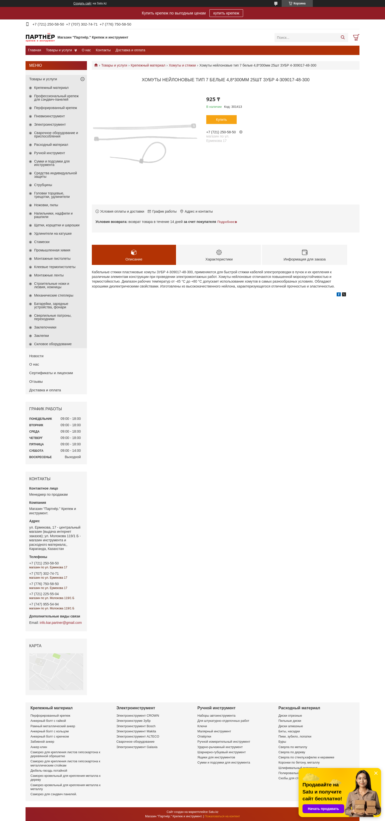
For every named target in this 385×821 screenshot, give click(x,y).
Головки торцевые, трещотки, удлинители (52, 195)
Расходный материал (51, 145)
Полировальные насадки (296, 773)
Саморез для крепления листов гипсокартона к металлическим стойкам (65, 763)
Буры (282, 741)
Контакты (103, 50)
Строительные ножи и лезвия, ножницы (51, 285)
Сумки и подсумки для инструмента (52, 163)
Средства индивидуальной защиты (55, 174)
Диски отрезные (290, 715)
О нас (86, 50)
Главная (34, 50)
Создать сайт (82, 3)
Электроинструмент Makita (136, 731)
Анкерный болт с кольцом (49, 731)
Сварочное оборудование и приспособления (56, 134)
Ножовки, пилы (46, 205)
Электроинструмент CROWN (137, 715)
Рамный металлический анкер (52, 726)
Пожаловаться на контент (222, 816)
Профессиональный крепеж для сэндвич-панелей (56, 97)
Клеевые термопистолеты (54, 267)
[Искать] (342, 37)
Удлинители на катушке (53, 233)
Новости (36, 356)
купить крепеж (226, 13)
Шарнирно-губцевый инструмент (221, 752)
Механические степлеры (53, 295)
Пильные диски (289, 721)
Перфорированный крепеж (55, 108)
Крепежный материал (148, 65)
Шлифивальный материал (297, 768)
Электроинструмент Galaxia (136, 747)
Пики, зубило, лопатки (294, 736)
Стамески (42, 242)
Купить (221, 120)
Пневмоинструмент (49, 116)
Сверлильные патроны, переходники (52, 317)
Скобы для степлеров (294, 778)
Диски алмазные (290, 726)
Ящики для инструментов (216, 757)
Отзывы (36, 381)
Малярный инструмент (214, 731)
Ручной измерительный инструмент (223, 741)
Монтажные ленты (49, 275)
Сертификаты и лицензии (51, 373)
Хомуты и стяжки (182, 65)
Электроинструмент (50, 124)
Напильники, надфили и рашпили (53, 215)
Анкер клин (38, 747)
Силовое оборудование (53, 344)
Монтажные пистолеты (52, 258)
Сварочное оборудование (135, 741)
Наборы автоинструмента (216, 715)
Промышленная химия (52, 250)
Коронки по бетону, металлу (299, 762)
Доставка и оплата (130, 50)
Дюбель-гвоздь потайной (48, 770)
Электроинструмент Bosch (135, 726)
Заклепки (41, 336)
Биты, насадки (289, 731)
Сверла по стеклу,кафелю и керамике (306, 757)
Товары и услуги (59, 50)
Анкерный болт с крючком (49, 736)
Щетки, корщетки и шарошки (57, 225)
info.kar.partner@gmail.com (61, 623)
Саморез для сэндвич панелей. (53, 794)
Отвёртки (204, 736)
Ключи (202, 726)
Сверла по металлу (292, 747)
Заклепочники (45, 327)
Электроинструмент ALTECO (137, 736)
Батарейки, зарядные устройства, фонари (51, 305)
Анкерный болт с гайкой (48, 721)
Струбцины (43, 185)
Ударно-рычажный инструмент (220, 747)
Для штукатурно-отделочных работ (223, 721)
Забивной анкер (42, 741)
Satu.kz (213, 812)
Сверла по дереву (291, 752)
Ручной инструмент (49, 153)
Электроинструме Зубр (133, 721)
